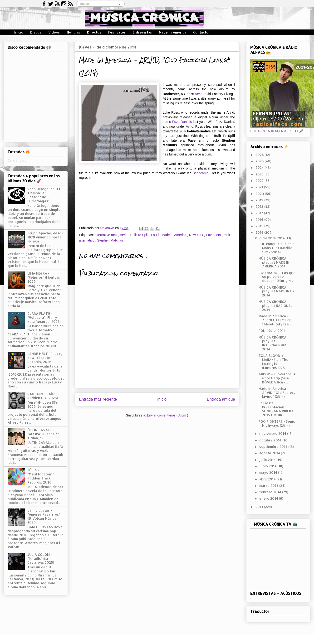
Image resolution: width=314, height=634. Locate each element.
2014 (259, 232)
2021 (259, 187)
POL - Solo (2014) (272, 331)
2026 (260, 155)
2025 (260, 161)
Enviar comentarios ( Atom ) (167, 415)
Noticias (73, 32)
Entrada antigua (221, 399)
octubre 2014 (270, 440)
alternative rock (106, 235)
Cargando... (17, 160)
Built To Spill (139, 235)
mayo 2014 (268, 472)
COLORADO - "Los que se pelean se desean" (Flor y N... (277, 277)
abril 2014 (268, 479)
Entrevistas (142, 32)
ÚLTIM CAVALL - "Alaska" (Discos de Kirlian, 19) (43, 434)
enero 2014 (269, 498)
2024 (260, 167)
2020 (260, 194)
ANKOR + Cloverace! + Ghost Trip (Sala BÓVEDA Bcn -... (277, 378)
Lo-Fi (155, 235)
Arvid (198, 94)
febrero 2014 (270, 492)
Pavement (214, 235)
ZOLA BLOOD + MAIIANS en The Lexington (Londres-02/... (273, 361)
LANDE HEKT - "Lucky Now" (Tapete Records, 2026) (45, 358)
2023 (260, 174)
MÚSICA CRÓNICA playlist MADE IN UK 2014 (277, 291)
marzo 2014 (269, 486)
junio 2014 (268, 466)
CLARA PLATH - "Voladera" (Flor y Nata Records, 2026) (44, 317)
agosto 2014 (270, 453)
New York (196, 235)
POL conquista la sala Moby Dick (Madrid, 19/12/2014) (276, 248)
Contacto (200, 32)
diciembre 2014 (272, 238)
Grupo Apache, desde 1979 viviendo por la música (45, 237)
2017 (259, 213)
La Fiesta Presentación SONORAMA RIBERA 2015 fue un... (276, 409)
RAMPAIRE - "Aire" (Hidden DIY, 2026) (42, 396)
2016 (259, 220)
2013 (259, 507)
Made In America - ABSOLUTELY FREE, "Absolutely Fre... (276, 320)
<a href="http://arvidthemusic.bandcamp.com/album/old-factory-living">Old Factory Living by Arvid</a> (157, 199)
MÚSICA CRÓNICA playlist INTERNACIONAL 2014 (273, 343)
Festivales (117, 32)
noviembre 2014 (273, 433)
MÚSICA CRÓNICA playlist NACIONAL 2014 (276, 306)
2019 (259, 200)
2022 (260, 181)
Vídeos (54, 32)
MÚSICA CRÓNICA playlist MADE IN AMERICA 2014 (274, 262)
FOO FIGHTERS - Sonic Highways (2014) (277, 423)
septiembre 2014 (273, 447)
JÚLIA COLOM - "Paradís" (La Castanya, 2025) (40, 558)
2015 (259, 226)
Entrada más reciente (98, 399)
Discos (35, 32)
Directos (94, 32)
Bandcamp (200, 173)
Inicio (18, 32)
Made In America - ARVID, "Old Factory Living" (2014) (277, 393)
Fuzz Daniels (182, 122)
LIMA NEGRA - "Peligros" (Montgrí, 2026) (43, 277)
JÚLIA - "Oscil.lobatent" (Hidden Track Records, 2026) (40, 476)
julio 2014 (268, 460)
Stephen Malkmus (110, 240)
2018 (259, 206)
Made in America (172, 32)
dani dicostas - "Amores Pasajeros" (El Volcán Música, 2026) (43, 516)
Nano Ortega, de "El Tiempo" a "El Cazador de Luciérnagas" (43, 195)
